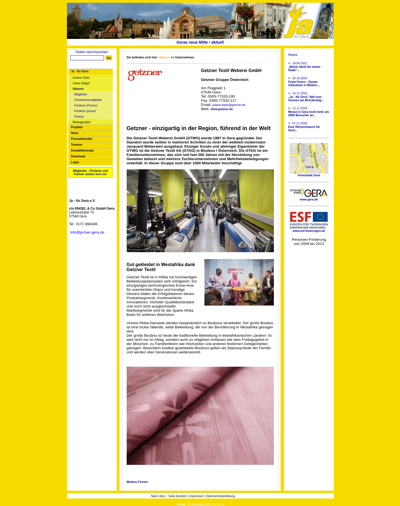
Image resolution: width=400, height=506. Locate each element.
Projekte (77, 127)
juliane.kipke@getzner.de (228, 104)
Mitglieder (80, 94)
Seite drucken (177, 496)
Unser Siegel (81, 83)
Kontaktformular (82, 150)
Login (75, 162)
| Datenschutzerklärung (220, 496)
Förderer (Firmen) (86, 105)
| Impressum (196, 496)
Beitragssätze (82, 122)
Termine (76, 144)
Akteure (78, 88)
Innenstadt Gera (308, 174)
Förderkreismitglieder (88, 99)
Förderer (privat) (85, 111)
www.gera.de (308, 198)
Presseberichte (81, 138)
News (75, 133)
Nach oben (158, 496)
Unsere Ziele (81, 77)
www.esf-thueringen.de (308, 229)
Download (78, 156)
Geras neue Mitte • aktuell (200, 42)
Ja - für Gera (80, 71)
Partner (79, 116)
